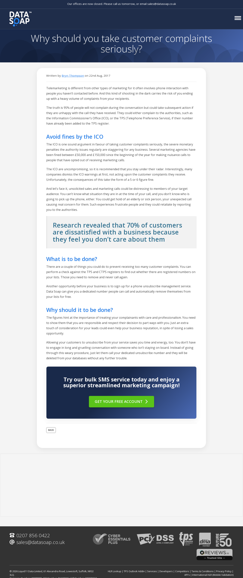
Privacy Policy (224, 571)
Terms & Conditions (203, 571)
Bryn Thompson (73, 75)
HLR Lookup (114, 571)
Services (152, 571)
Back (51, 430)
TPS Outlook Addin (134, 571)
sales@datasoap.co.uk (161, 4)
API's (187, 574)
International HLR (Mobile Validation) (212, 574)
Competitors (182, 571)
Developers (166, 571)
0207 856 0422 (30, 535)
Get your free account (121, 401)
